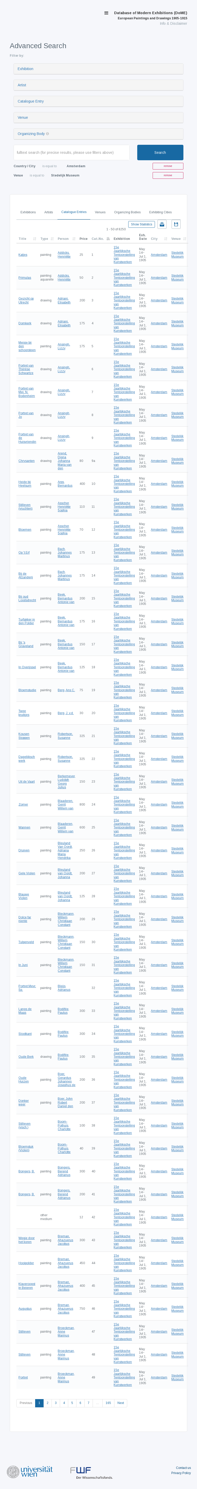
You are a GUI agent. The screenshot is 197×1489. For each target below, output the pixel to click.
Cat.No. (98, 239)
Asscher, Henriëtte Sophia (64, 506)
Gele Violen (26, 873)
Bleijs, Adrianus (64, 988)
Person (63, 239)
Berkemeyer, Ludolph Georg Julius (66, 781)
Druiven (23, 850)
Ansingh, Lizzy (64, 346)
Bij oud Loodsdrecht (27, 598)
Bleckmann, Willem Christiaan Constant (66, 919)
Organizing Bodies (127, 212)
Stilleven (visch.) (24, 1125)
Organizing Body (31, 134)
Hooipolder (26, 1263)
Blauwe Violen (23, 896)
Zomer (23, 804)
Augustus (25, 1308)
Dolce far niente (24, 919)
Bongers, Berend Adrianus (64, 1171)
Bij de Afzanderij (25, 575)
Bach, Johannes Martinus (65, 552)
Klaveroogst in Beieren (26, 1285)
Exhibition (25, 69)
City (154, 239)
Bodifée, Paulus (63, 1010)
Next (120, 1403)
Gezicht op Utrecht (26, 300)
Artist (22, 85)
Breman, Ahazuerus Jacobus (65, 1240)
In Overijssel (27, 667)
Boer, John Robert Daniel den (65, 1102)
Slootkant (25, 1034)
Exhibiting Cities (160, 212)
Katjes (22, 255)
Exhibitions (28, 212)
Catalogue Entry (31, 101)
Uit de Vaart (26, 781)
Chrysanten (26, 461)
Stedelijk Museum (177, 254)
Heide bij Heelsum (24, 483)
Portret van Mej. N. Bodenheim (26, 392)
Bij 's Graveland (25, 644)
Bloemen (24, 529)
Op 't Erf (23, 552)
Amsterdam (159, 255)
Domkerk (24, 323)
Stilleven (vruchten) (25, 506)
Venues (100, 212)
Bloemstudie (27, 690)
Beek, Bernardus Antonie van (66, 598)
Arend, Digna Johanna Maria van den (65, 461)
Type (44, 239)
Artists (48, 212)
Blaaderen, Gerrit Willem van (65, 804)
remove (168, 166)
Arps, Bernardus (65, 483)
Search (160, 152)
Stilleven (24, 1331)
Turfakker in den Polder (26, 621)
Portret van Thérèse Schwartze (26, 369)
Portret (23, 1377)
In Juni (23, 965)
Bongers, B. (26, 1171)
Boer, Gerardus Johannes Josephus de (66, 1079)
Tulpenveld (26, 942)
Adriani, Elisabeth (64, 300)
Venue (23, 117)
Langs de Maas (25, 1010)
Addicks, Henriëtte (64, 254)
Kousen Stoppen (24, 735)
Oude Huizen (23, 1079)
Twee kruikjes (23, 712)
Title (22, 239)
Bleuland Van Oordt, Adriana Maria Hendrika (65, 850)
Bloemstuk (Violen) (25, 1148)
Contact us (183, 1468)
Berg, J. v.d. (66, 713)
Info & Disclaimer (173, 23)
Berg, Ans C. (66, 690)
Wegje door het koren (26, 1239)
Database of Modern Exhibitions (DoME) (150, 15)
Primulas (24, 278)
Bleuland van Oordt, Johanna (65, 873)
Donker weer (23, 1102)
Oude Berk (26, 1057)
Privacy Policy (181, 1473)
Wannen (24, 827)
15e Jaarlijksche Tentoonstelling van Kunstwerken (124, 255)
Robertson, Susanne (65, 735)
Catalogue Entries (73, 212)
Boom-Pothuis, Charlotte (64, 1125)
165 (108, 1403)
